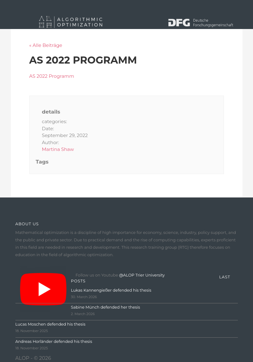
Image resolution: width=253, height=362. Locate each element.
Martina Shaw (58, 149)
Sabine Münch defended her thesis (105, 307)
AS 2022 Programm (51, 76)
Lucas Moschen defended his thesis (50, 324)
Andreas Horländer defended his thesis (53, 341)
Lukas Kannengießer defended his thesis (111, 290)
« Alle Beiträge (45, 45)
